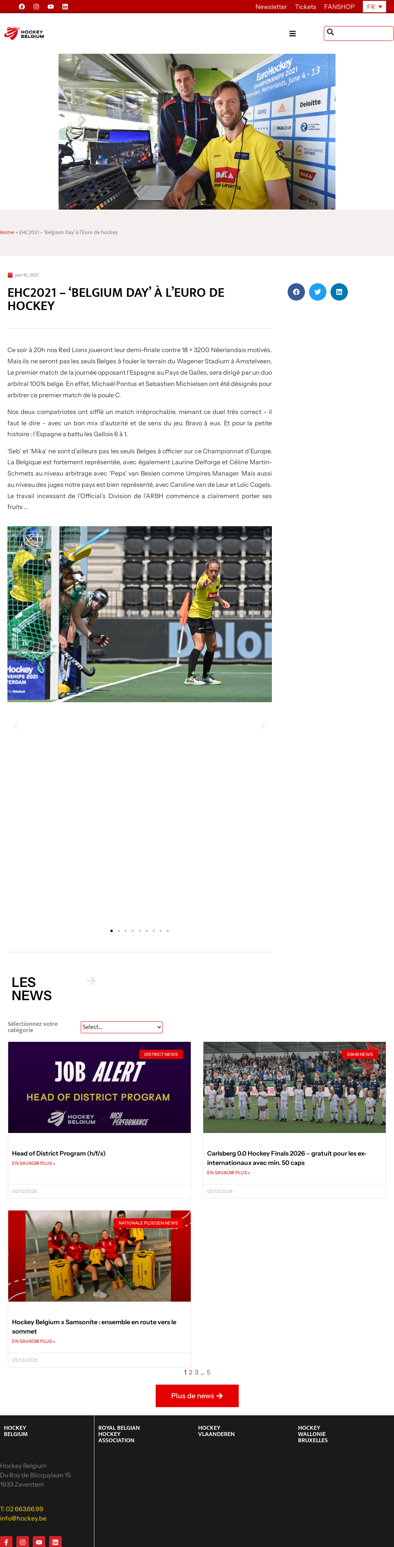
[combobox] (359, 33)
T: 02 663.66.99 (21, 1509)
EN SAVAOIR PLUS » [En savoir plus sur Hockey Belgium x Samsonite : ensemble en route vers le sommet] (33, 1341)
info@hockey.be (23, 1518)
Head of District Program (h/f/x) (59, 1153)
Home (7, 232)
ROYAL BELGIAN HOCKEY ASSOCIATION (119, 1434)
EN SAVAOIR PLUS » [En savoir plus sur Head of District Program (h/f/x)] (33, 1163)
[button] (306, 34)
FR (371, 7)
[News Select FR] (122, 1027)
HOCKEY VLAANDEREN (216, 1431)
